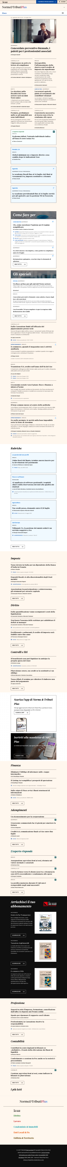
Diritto (13, 89)
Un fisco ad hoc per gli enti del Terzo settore (32, 284)
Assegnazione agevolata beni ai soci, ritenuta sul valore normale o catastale (31, 861)
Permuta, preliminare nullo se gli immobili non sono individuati (21, 114)
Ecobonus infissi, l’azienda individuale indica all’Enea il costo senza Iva (31, 137)
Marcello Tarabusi (28, 616)
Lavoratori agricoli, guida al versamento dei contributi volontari (45, 93)
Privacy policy (34, 1155)
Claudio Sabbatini (35, 431)
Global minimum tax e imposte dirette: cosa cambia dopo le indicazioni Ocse (30, 156)
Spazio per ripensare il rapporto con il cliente (30, 1015)
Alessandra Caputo (41, 104)
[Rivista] (54, 169)
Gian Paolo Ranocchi (17, 887)
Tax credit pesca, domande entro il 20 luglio (31, 508)
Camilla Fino (17, 159)
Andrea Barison (40, 127)
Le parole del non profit (20, 455)
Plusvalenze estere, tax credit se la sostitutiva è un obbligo (32, 672)
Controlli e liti (15, 60)
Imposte (37, 60)
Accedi (62, 2)
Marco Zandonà (18, 141)
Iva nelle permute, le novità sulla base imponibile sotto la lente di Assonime (32, 421)
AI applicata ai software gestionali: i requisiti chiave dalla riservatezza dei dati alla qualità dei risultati (33, 484)
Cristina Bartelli (16, 77)
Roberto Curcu (25, 431)
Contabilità (14, 1070)
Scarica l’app (22, 713)
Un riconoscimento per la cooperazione (27, 816)
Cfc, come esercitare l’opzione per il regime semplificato (31, 226)
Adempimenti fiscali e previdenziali (21, 171)
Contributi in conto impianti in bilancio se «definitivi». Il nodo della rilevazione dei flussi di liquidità (32, 1050)
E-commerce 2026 (17, 971)
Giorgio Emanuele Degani (20, 532)
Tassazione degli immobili (20, 943)
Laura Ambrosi (24, 1017)
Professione (15, 479)
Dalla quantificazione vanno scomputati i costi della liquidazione (33, 613)
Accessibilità (42, 1155)
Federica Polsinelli (28, 229)
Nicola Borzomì (16, 675)
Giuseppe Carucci (22, 637)
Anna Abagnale (16, 827)
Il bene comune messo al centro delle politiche (30, 405)
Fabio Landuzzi (16, 1063)
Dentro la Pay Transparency (21, 915)
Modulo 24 (16, 149)
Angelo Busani (16, 126)
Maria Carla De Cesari (18, 414)
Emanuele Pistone (17, 593)
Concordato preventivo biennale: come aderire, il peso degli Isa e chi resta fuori (33, 298)
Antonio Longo (16, 663)
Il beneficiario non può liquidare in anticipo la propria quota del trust (30, 659)
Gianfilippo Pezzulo (18, 776)
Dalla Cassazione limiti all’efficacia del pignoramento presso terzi (27, 327)
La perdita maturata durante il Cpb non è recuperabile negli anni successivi (28, 884)
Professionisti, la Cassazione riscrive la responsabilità (27, 1023)
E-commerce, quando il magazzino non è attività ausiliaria (31, 347)
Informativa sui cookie (25, 1155)
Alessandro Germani (41, 85)
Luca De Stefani (16, 374)
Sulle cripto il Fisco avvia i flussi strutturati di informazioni (30, 791)
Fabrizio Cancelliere (26, 675)
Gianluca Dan (15, 865)
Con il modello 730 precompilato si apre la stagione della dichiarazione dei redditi (32, 310)
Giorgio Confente (16, 431)
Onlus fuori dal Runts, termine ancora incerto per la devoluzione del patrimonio (33, 461)
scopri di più (18, 935)
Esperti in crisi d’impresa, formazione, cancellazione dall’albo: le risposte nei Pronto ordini (33, 1010)
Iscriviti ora (21, 756)
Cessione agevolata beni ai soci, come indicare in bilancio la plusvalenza (31, 1074)
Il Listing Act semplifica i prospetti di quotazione (31, 780)
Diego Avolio (15, 356)
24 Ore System (45, 1152)
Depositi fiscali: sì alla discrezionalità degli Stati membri (31, 578)
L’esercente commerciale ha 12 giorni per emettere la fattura (33, 824)
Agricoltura (38, 89)
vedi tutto (20, 264)
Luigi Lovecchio (16, 337)
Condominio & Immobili (26, 1126)
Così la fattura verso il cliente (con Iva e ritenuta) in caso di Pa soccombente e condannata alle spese (33, 873)
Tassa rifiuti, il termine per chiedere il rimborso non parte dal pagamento (33, 680)
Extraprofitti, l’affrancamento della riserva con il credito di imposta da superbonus (45, 66)
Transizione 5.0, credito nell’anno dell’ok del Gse (31, 366)
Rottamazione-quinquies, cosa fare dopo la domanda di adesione (32, 260)
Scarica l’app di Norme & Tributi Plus (33, 702)
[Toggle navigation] (63, 13)
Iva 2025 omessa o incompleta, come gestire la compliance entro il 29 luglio (33, 252)
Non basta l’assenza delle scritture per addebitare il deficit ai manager (33, 621)
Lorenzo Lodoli (18, 229)
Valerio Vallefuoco (27, 77)
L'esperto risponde (18, 132)
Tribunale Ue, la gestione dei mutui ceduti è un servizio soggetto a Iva (32, 529)
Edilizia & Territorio (24, 1137)
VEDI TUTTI (17, 598)
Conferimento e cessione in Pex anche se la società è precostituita (33, 1059)
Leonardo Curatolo (17, 616)
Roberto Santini (27, 593)
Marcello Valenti (51, 104)
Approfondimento (16, 344)
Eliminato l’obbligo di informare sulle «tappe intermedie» (30, 773)
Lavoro (17, 1121)
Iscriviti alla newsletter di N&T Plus (32, 740)
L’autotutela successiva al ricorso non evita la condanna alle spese (44, 114)
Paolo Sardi (17, 178)
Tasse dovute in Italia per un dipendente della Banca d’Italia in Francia (33, 566)
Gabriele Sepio (26, 106)
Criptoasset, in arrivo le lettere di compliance (21, 64)
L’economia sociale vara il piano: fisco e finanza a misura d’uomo (32, 385)
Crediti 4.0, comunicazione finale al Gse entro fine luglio (32, 832)
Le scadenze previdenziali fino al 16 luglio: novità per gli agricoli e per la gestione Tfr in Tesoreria (33, 195)
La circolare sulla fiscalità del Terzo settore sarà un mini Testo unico (19, 94)
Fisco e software (18, 477)
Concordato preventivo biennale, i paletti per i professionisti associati (31, 49)
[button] (64, 7)
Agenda (15, 169)
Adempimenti (14, 45)
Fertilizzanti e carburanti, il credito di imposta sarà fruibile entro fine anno (32, 633)
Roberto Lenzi (16, 836)
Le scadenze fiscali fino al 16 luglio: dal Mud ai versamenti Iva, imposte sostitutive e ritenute (32, 175)
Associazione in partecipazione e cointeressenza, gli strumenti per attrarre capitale (31, 590)
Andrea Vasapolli (26, 1063)
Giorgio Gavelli (16, 54)
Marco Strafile (16, 569)
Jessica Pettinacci (18, 465)
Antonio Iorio (15, 1017)
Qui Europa (16, 523)
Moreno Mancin (16, 1054)
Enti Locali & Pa (21, 1132)
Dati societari (30, 1150)
